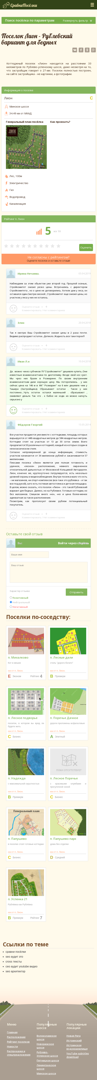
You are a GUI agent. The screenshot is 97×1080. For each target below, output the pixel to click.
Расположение (16, 1037)
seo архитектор (15, 971)
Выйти (83, 543)
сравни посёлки (16, 951)
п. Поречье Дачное (64, 718)
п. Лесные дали (61, 657)
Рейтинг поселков (18, 1041)
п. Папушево (17, 839)
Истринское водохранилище (77, 1047)
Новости (12, 1046)
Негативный (19, 606)
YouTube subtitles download (77, 1055)
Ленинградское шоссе (46, 1067)
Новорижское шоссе (45, 1045)
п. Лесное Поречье (64, 778)
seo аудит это (14, 956)
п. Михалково (18, 657)
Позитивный (19, 597)
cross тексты (14, 961)
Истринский (74, 1040)
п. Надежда (16, 778)
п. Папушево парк (63, 839)
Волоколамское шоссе (47, 1037)
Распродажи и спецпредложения (18, 1053)
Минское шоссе (46, 1073)
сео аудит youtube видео (21, 966)
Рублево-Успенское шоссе (47, 1054)
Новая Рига (73, 1035)
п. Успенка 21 (17, 899)
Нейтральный (20, 602)
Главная (12, 1032)
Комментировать (32, 310)
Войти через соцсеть (73, 543)
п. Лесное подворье (23, 718)
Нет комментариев (54, 310)
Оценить (86, 247)
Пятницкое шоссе (48, 1060)
